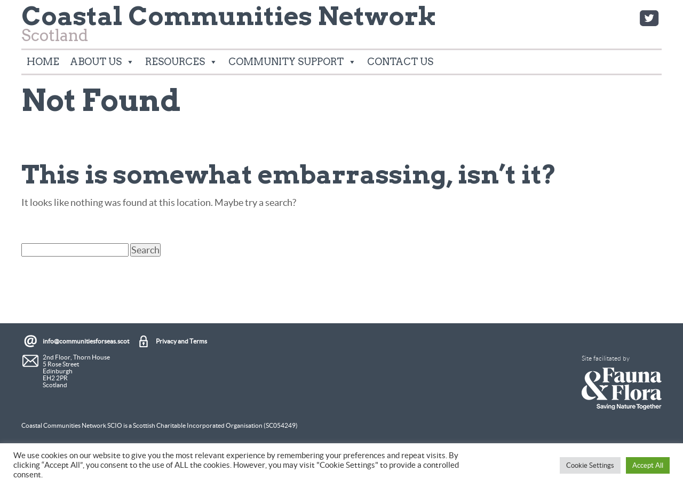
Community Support (292, 62)
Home (43, 61)
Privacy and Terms (181, 341)
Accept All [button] (647, 465)
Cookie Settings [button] (590, 465)
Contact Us (400, 61)
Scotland (228, 27)
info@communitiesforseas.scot (86, 341)
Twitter (649, 18)
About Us (102, 62)
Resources (181, 62)
